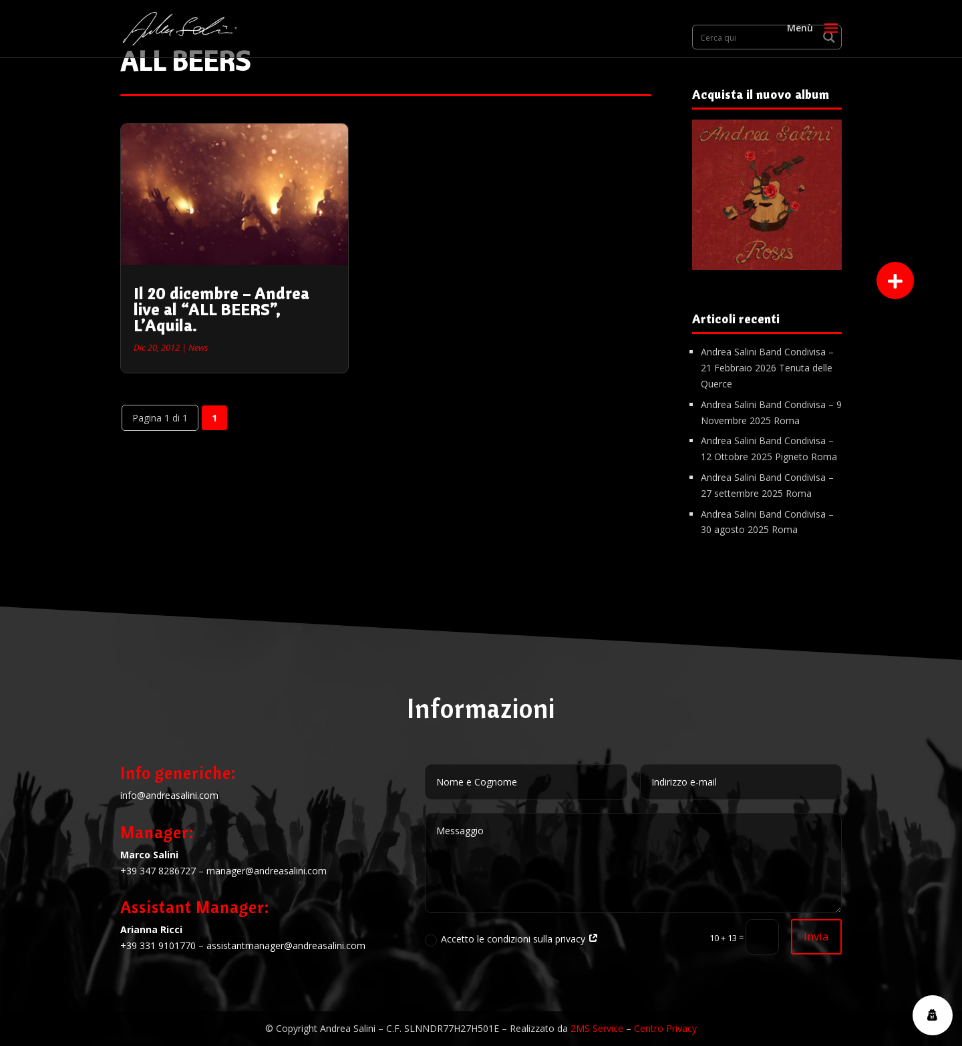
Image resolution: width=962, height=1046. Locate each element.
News (198, 347)
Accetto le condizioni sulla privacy (512, 939)
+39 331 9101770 (158, 945)
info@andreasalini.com (169, 795)
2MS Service (597, 1028)
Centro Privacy (665, 1028)
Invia (816, 936)
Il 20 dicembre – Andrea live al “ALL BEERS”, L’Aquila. (221, 309)
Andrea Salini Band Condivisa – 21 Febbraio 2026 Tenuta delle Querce (767, 367)
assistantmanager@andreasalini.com (285, 945)
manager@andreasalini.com (266, 870)
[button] (895, 280)
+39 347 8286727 (158, 870)
